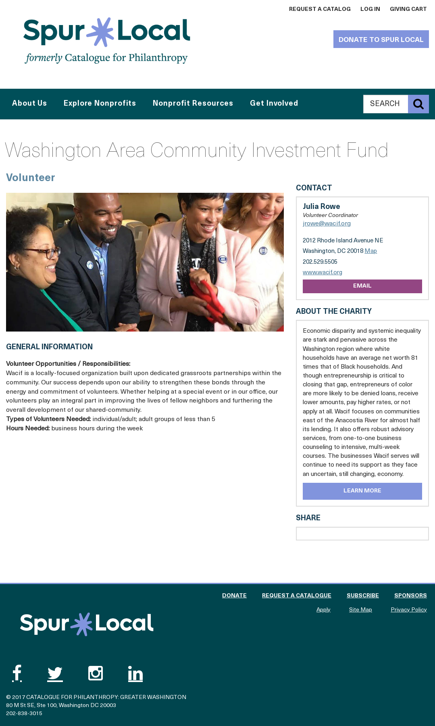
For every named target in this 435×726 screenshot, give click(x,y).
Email (362, 286)
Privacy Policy (409, 610)
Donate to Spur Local (381, 40)
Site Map (360, 610)
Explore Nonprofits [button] (100, 104)
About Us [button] (29, 104)
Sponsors (410, 596)
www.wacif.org (322, 273)
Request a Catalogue (296, 596)
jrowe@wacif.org (327, 224)
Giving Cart (408, 9)
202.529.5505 (320, 262)
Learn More (362, 491)
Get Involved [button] (274, 104)
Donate (234, 596)
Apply (323, 610)
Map (370, 251)
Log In (370, 9)
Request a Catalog (320, 9)
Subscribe (363, 596)
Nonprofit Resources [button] (193, 104)
